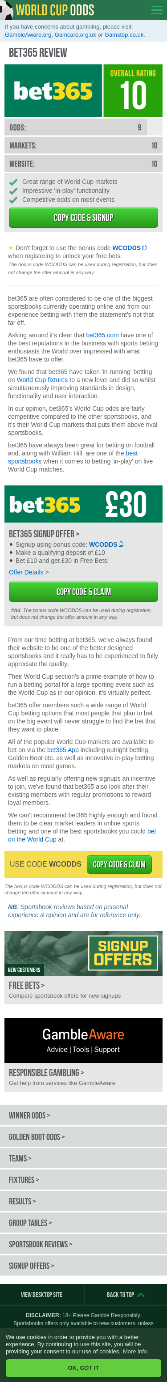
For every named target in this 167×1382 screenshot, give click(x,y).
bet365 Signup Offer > (44, 533)
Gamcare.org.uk (75, 34)
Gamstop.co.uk (124, 34)
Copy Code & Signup (83, 217)
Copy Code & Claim (84, 592)
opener (157, 10)
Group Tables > (30, 1223)
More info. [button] (136, 1351)
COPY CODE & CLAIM (119, 864)
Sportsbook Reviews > (41, 1244)
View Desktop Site (41, 1294)
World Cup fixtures (42, 379)
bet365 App (63, 749)
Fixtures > (24, 1180)
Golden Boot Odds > (37, 1137)
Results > (22, 1201)
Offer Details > (29, 572)
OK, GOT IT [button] (83, 1368)
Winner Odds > (29, 1115)
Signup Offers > (31, 1266)
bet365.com (102, 335)
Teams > (20, 1158)
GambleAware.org (28, 34)
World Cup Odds (47, 10)
